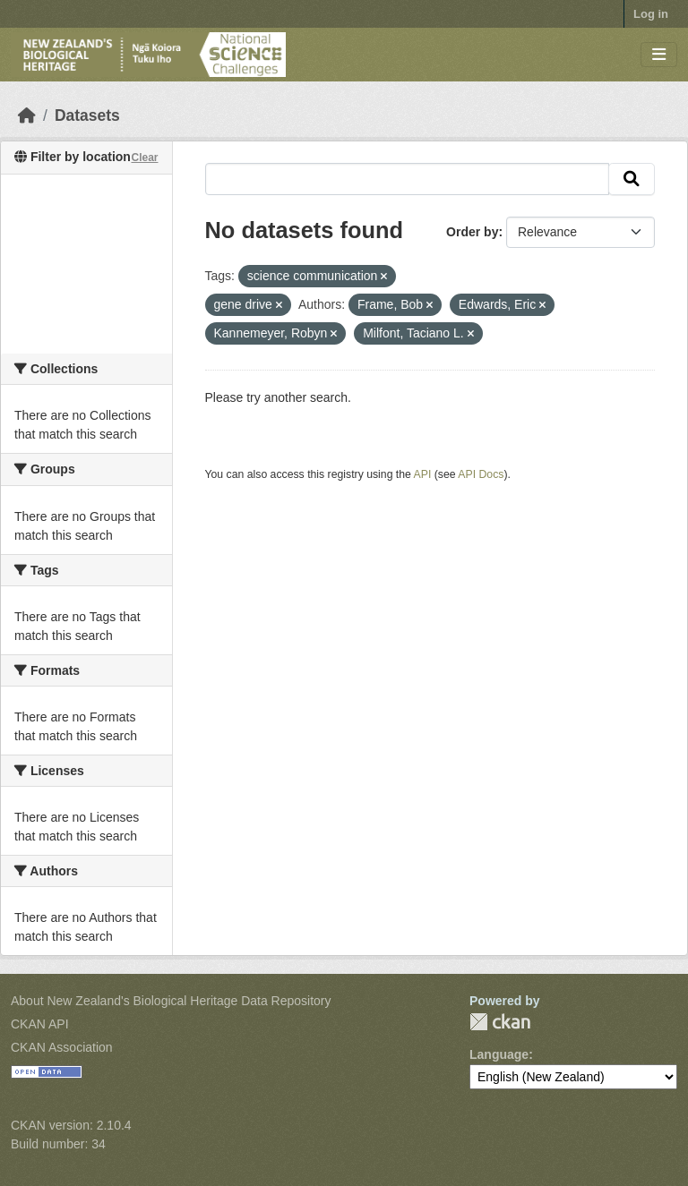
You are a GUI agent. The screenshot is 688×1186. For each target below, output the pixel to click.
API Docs (480, 474)
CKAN (499, 1021)
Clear (144, 157)
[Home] (27, 115)
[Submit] (631, 179)
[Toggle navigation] (659, 55)
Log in (650, 14)
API (423, 474)
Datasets (87, 115)
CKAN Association (62, 1047)
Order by (472, 232)
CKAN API (40, 1024)
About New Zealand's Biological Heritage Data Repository (171, 1001)
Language (499, 1054)
